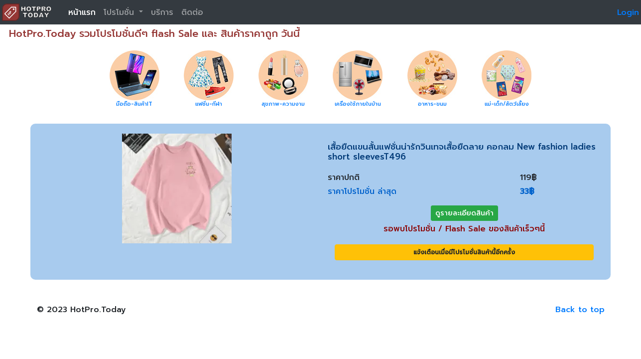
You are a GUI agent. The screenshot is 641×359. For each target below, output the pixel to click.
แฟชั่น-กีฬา (208, 104)
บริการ (162, 12)
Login (628, 12)
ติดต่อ (192, 12)
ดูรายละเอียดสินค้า (464, 213)
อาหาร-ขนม (432, 104)
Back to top (580, 310)
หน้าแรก (82, 12)
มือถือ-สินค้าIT (134, 104)
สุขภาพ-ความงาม (283, 104)
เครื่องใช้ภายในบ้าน (358, 104)
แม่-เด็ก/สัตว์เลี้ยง (507, 104)
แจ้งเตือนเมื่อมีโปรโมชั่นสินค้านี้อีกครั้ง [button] (464, 252)
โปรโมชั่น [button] (120, 12)
